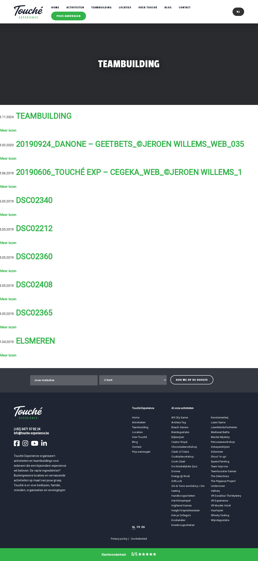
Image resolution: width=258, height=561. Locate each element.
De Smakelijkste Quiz (184, 466)
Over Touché (147, 7)
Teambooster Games (223, 471)
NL (133, 527)
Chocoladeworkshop (184, 446)
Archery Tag (178, 422)
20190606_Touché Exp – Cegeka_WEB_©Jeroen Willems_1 (129, 172)
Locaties (125, 7)
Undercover (218, 485)
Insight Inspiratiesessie (185, 510)
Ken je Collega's (181, 515)
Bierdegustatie (180, 432)
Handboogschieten (183, 495)
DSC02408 (34, 284)
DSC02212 (34, 228)
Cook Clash (178, 461)
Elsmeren (35, 341)
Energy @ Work (180, 476)
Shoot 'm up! (218, 456)
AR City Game (179, 417)
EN (143, 527)
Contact (185, 7)
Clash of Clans (180, 451)
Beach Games (179, 427)
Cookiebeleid (139, 538)
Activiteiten (75, 7)
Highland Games (181, 505)
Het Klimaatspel (181, 500)
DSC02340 (34, 200)
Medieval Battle (220, 432)
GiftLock (176, 481)
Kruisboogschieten (183, 525)
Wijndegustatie (220, 520)
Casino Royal (179, 441)
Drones (175, 471)
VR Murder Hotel (221, 505)
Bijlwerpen (177, 437)
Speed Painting (220, 461)
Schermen (217, 451)
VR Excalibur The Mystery (226, 495)
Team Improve (219, 466)
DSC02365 (34, 312)
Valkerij (215, 490)
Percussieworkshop (223, 441)
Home (55, 7)
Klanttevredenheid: (129, 555)
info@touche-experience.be (31, 433)
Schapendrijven (220, 446)
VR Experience (220, 500)
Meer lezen (8, 130)
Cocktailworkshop (182, 456)
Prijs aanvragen (68, 16)
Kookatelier (178, 520)
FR (138, 527)
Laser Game (218, 422)
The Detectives (220, 476)
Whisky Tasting (220, 515)
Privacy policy (119, 538)
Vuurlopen (217, 510)
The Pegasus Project (223, 481)
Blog (168, 7)
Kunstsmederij (219, 417)
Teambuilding (101, 7)
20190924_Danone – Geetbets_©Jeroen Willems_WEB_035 (130, 144)
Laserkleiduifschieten (224, 427)
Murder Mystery (220, 437)
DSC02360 (34, 256)
